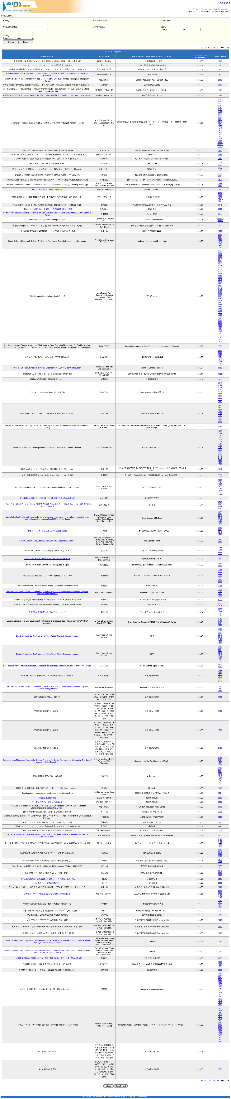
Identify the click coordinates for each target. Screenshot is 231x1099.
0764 (220, 112)
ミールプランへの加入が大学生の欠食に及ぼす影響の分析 (47, 559)
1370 (220, 197)
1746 (220, 205)
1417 (220, 128)
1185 (220, 856)
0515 (220, 267)
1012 (220, 469)
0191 (220, 99)
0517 (220, 103)
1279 (220, 163)
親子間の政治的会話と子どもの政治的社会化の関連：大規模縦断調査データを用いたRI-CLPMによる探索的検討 (47, 95)
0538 (220, 391)
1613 (220, 846)
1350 (220, 448)
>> (218, 48)
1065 (220, 412)
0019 (220, 383)
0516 (220, 269)
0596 (220, 278)
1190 (220, 321)
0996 (220, 309)
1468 (220, 671)
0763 (220, 110)
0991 (220, 826)
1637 (220, 1017)
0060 (220, 85)
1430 (220, 452)
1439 (220, 454)
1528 (220, 817)
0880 (220, 302)
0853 (220, 396)
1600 (220, 151)
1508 (220, 139)
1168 (220, 414)
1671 (220, 1039)
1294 (220, 420)
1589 (220, 402)
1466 (220, 842)
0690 (220, 958)
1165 (220, 435)
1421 (220, 136)
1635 (220, 1019)
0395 (220, 850)
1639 (220, 1015)
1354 (220, 176)
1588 (220, 542)
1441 (220, 458)
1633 (220, 1021)
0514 (220, 265)
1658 (220, 1010)
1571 (220, 180)
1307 (220, 331)
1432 (220, 339)
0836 (220, 970)
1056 (220, 867)
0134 (220, 118)
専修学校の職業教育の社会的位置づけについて (47, 612)
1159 (220, 667)
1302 (220, 476)
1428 (220, 895)
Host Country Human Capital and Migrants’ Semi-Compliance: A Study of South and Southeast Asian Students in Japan (47, 214)
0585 (220, 276)
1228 (220, 439)
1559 (220, 802)
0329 (220, 251)
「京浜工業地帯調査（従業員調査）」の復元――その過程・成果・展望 (47, 879)
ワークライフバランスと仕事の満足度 (47, 802)
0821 (220, 296)
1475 (220, 342)
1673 (220, 1037)
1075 (220, 122)
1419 (220, 132)
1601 (220, 69)
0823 (220, 854)
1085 (220, 315)
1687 (220, 1023)
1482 (220, 159)
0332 (220, 257)
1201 (220, 325)
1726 (220, 374)
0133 (220, 116)
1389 (220, 893)
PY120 (220, 221)
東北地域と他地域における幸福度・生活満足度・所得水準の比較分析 (47, 498)
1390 (220, 337)
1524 (220, 1001)
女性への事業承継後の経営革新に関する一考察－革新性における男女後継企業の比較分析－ (47, 958)
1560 (220, 61)
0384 (220, 261)
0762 (220, 108)
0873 (220, 609)
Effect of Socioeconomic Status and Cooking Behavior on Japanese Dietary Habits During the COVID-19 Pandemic (47, 74)
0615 (220, 282)
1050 (220, 231)
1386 (220, 883)
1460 (220, 897)
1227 (220, 239)
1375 (220, 126)
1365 (220, 613)
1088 (220, 235)
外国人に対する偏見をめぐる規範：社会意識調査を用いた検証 (47, 209)
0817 (220, 114)
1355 (220, 335)
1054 (220, 311)
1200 (220, 323)
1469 (220, 673)
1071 (220, 313)
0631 (220, 807)
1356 (220, 209)
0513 (220, 263)
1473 (220, 681)
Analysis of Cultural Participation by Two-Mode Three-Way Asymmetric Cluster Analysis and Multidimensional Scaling (47, 426)
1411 (220, 359)
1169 (220, 416)
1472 (220, 679)
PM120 (220, 219)
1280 (220, 444)
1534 (220, 793)
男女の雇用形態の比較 (47, 798)
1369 (220, 195)
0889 (220, 304)
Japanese (225, 2)
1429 (220, 245)
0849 (220, 298)
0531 (220, 271)
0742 (220, 288)
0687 (220, 286)
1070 (220, 398)
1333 (220, 590)
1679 (220, 1031)
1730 (220, 165)
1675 (220, 1035)
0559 (220, 274)
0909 (220, 474)
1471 (220, 677)
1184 (220, 586)
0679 (220, 852)
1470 (220, 675)
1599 (220, 186)
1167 (220, 319)
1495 (220, 596)
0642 (220, 865)
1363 (220, 90)
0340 (220, 389)
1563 (220, 941)
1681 (220, 1029)
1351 (220, 422)
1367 (220, 615)
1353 (220, 355)
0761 (220, 106)
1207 (220, 879)
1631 (220, 1008)
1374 (220, 124)
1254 (220, 329)
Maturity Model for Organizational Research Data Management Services (47, 541)
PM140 (220, 145)
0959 (220, 410)
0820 (220, 294)
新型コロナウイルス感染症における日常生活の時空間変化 (47, 894)
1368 (220, 964)
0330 (220, 253)
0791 (220, 292)
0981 (220, 368)
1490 (220, 594)
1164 (220, 237)
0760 (220, 502)
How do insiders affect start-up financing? (47, 189)
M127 (220, 600)
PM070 (220, 605)
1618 (220, 379)
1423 (220, 226)
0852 (220, 300)
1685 (220, 1025)
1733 (220, 147)
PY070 (220, 603)
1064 (220, 611)
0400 (220, 101)
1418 (220, 130)
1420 (220, 134)
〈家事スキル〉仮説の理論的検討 (47, 883)
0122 (220, 385)
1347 (220, 214)
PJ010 (220, 199)
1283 (220, 351)
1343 (220, 592)
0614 (220, 280)
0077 (220, 835)
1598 (220, 80)
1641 (220, 1013)
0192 (220, 387)
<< (202, 48)
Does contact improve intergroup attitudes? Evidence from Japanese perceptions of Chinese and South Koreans (47, 666)
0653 (220, 284)
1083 (220, 189)
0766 (220, 290)
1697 (220, 1041)
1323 (220, 353)
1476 (220, 822)
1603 (220, 559)
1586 (220, 65)
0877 (220, 407)
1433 (220, 74)
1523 (220, 247)
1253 (220, 327)
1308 (220, 333)
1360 (220, 891)
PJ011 (220, 201)
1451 (220, 915)
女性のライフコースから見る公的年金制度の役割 (47, 531)
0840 (220, 405)
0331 (220, 255)
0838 (220, 665)
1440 (220, 456)
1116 (220, 317)
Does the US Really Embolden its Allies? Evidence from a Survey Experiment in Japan (47, 368)
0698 (220, 393)
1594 (220, 141)
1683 (220, 1027)
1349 (220, 174)
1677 (220, 1033)
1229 (220, 418)
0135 (220, 120)
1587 (220, 540)
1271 (220, 400)
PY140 (220, 143)
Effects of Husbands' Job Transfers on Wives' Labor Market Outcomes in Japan (47, 636)
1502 (220, 361)
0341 (220, 259)
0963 (220, 306)
